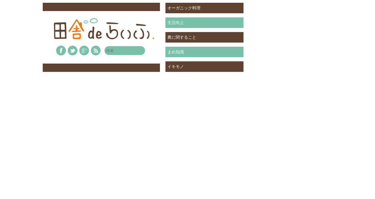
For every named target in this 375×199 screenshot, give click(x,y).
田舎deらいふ (104, 28)
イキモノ (175, 66)
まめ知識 (175, 51)
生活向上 (175, 22)
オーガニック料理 (183, 8)
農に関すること (181, 37)
